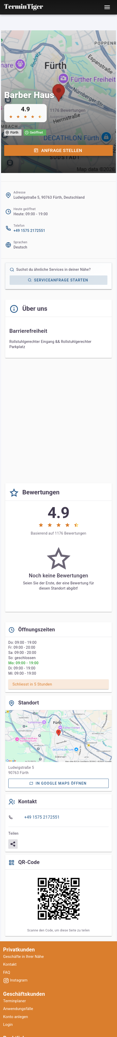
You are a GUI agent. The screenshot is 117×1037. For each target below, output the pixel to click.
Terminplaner (14, 1001)
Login (8, 1024)
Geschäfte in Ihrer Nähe (23, 956)
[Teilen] (13, 844)
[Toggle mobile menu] (107, 7)
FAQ (6, 972)
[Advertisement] (58, 420)
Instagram (15, 980)
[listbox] (58, 817)
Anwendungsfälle (18, 1008)
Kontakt (10, 964)
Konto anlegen (15, 1016)
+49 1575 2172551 (29, 231)
